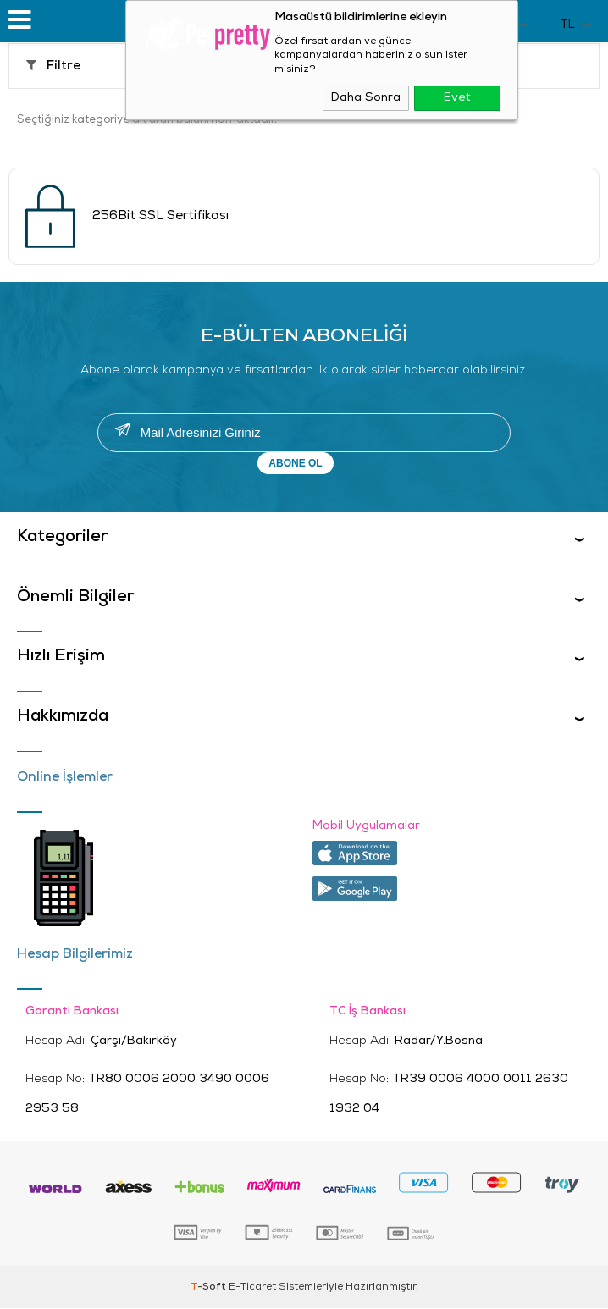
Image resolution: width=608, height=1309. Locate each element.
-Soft (210, 1288)
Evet (457, 97)
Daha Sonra (366, 97)
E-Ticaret (252, 1288)
